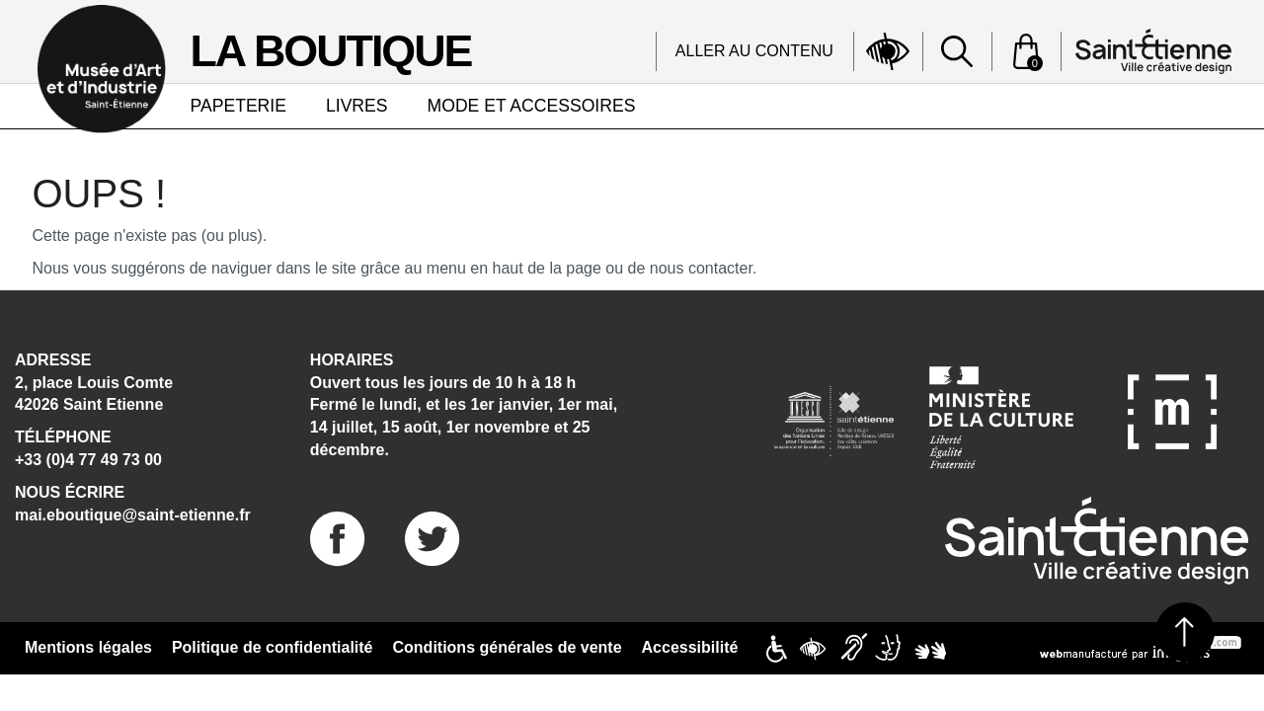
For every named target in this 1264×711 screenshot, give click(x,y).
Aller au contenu (754, 50)
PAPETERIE (238, 106)
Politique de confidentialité (272, 647)
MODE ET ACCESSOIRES (532, 106)
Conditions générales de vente (507, 647)
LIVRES (357, 106)
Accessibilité (690, 647)
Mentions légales (88, 647)
